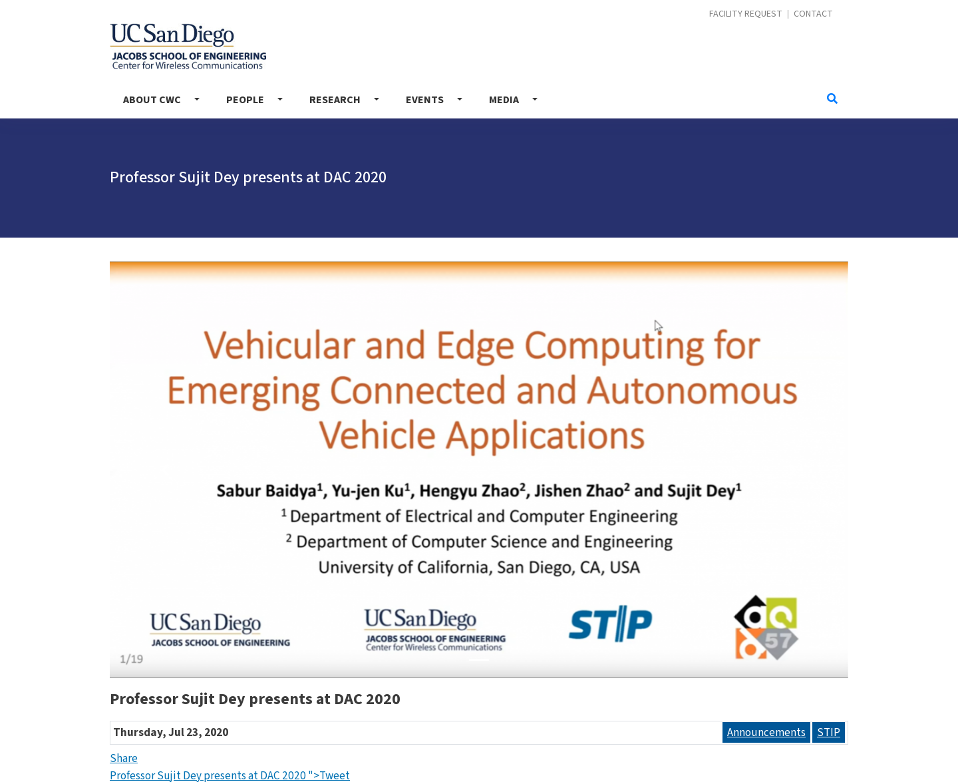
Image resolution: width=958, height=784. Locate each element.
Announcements (766, 732)
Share (124, 758)
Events (425, 100)
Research (335, 100)
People (245, 100)
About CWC (152, 100)
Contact (813, 14)
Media (504, 100)
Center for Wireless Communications (188, 46)
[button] (165, 470)
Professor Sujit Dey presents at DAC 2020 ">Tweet (230, 775)
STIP (828, 732)
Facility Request (745, 14)
